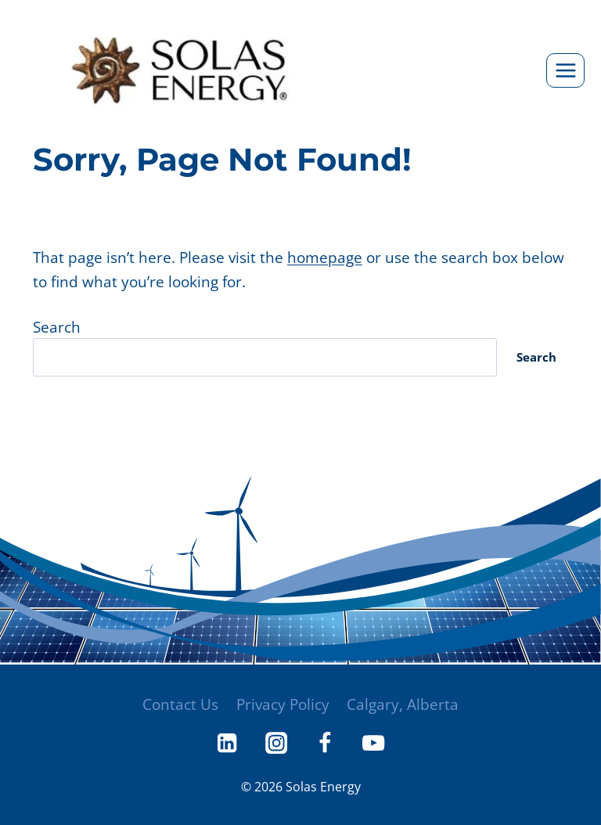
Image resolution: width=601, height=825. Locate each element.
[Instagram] (275, 743)
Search (57, 327)
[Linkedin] (226, 743)
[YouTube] (375, 743)
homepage (324, 257)
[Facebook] (325, 743)
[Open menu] (565, 70)
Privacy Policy (282, 702)
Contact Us (180, 702)
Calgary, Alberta (403, 702)
